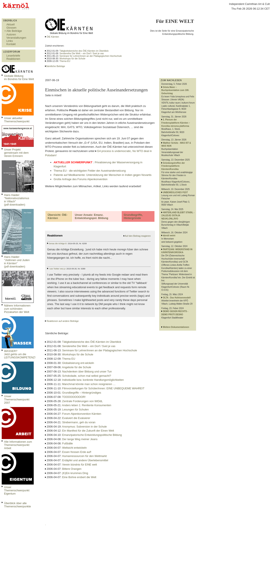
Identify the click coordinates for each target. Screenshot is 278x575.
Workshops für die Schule (72, 58)
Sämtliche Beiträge (55, 66)
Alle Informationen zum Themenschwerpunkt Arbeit (18, 445)
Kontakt (11, 44)
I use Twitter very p (57, 269)
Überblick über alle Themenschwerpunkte (17, 505)
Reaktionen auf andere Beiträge (63, 321)
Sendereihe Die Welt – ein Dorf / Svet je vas (82, 53)
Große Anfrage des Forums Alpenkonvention (81, 179)
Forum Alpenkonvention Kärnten (81, 413)
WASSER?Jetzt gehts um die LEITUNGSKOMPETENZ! (19, 354)
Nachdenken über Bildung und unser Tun (87, 371)
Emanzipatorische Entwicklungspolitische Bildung (92, 434)
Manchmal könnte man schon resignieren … (88, 384)
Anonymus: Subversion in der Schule (84, 426)
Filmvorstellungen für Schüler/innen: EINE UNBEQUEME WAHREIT (103, 388)
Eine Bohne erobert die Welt (79, 477)
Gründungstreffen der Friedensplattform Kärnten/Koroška (173, 166)
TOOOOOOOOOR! (74, 396)
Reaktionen (13, 58)
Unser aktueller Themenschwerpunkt (16, 120)
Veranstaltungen (16, 37)
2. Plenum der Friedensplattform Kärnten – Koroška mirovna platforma (175, 122)
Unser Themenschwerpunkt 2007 (16, 399)
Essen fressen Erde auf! (76, 452)
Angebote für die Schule (76, 367)
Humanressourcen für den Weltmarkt (84, 456)
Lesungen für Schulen (75, 409)
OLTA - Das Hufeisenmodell (177, 297)
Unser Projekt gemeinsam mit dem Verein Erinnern (16, 153)
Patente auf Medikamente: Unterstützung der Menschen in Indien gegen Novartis (102, 175)
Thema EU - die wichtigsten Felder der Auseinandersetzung (90, 170)
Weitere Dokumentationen (176, 327)
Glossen (11, 27)
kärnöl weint (169, 235)
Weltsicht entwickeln (74, 447)
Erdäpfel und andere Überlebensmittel (85, 460)
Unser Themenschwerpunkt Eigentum (16, 490)
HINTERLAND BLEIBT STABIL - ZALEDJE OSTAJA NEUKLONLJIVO (177, 215)
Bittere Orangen (71, 468)
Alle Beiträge (14, 30)
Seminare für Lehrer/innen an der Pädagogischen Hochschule (91, 56)
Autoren (11, 34)
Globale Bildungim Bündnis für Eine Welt (19, 77)
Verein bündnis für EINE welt (79, 464)
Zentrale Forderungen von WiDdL (82, 401)
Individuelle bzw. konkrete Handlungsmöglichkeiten (93, 379)
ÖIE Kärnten (52, 36)
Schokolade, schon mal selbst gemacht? (86, 375)
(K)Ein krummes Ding (75, 473)
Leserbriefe (13, 55)
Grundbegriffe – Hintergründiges (81, 392)
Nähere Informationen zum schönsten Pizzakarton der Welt (17, 309)
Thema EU (64, 61)
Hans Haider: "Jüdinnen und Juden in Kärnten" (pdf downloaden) (17, 261)
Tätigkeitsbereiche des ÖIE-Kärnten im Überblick (83, 51)
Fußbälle (67, 443)
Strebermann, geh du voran (78, 422)
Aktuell (10, 24)
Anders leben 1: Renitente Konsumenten (86, 405)
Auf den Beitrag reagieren (138, 236)
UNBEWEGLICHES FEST (175, 192)
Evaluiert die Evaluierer (76, 418)
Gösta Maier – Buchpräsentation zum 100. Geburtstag (175, 90)
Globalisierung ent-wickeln (78, 363)
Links (9, 40)
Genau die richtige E (58, 243)
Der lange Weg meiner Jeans (80, 439)
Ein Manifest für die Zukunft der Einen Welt (88, 430)
